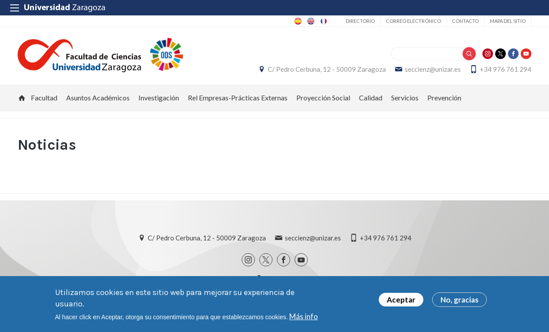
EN (310, 21)
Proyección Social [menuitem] (323, 97)
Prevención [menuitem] (444, 97)
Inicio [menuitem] (22, 98)
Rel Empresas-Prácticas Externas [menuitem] (238, 97)
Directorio (360, 21)
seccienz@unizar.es (433, 69)
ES (297, 21)
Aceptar (401, 300)
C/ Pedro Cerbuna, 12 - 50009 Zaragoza (327, 69)
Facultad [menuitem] (44, 97)
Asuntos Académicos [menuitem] (98, 97)
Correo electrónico (413, 21)
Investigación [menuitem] (158, 97)
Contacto (465, 21)
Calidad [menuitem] (370, 97)
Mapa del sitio (508, 21)
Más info (303, 316)
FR (323, 21)
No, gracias (459, 300)
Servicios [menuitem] (404, 97)
